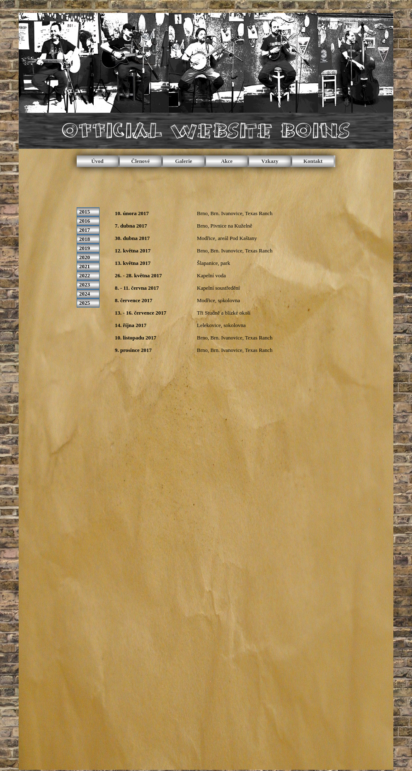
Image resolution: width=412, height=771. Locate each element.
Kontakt (312, 161)
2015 (84, 212)
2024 (84, 294)
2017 (84, 230)
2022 (84, 275)
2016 (84, 221)
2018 (84, 239)
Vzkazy (269, 161)
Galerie (183, 161)
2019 (84, 248)
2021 (84, 266)
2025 (84, 303)
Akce (227, 161)
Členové (140, 161)
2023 (84, 284)
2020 (84, 257)
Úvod (97, 161)
